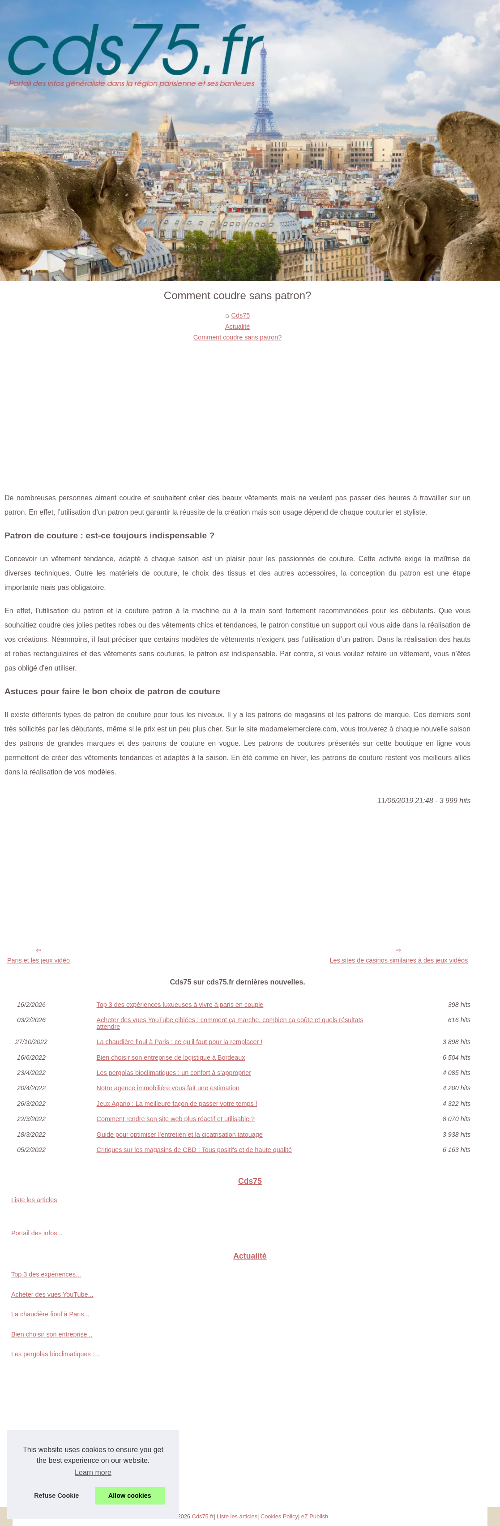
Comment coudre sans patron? (237, 337)
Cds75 (240, 315)
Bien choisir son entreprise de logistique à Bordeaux (171, 1057)
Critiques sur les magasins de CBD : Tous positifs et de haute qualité (194, 1150)
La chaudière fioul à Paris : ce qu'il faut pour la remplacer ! (180, 1042)
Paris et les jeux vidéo (38, 960)
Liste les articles (34, 1200)
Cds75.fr (203, 1516)
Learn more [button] (93, 1472)
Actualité (237, 326)
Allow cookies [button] (129, 1495)
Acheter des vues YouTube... (52, 1294)
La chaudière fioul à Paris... (50, 1314)
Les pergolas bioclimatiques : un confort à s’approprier (174, 1073)
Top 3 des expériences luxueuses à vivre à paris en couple (180, 1005)
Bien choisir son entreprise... (52, 1334)
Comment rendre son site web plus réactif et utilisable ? (176, 1119)
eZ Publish (314, 1516)
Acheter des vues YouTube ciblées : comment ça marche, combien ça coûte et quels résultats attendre (230, 1023)
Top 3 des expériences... (46, 1274)
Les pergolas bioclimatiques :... (55, 1354)
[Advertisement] (237, 410)
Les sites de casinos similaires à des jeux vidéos (398, 960)
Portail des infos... (36, 1233)
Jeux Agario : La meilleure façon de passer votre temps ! (177, 1103)
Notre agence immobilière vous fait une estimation (168, 1088)
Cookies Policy (279, 1516)
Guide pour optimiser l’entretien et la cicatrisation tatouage (180, 1134)
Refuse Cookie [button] (56, 1495)
